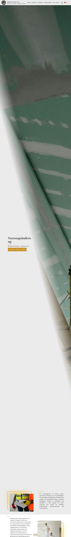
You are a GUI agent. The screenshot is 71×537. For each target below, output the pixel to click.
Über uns (29, 2)
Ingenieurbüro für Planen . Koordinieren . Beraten (16, 3)
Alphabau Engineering (13, 2)
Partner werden (48, 2)
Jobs (54, 2)
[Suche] (62, 2)
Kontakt (57, 2)
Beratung (34, 2)
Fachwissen (40, 2)
